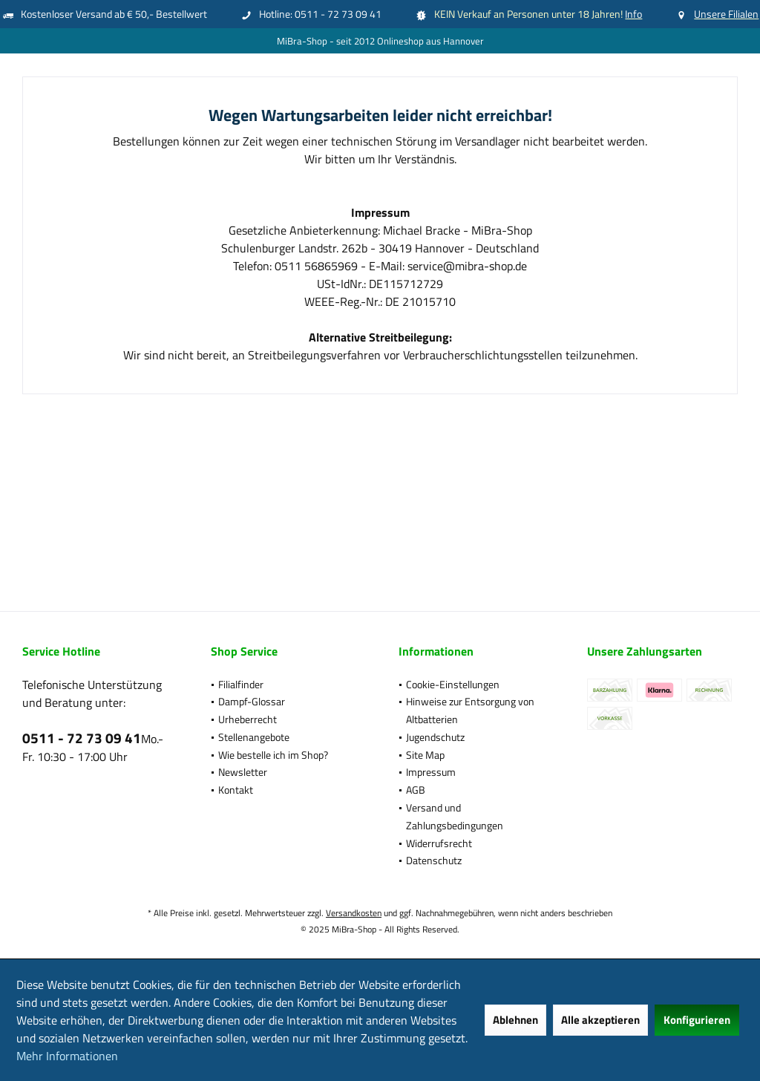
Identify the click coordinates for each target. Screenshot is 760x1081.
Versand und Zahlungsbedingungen (454, 816)
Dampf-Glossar (251, 701)
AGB (415, 789)
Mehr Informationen (67, 1056)
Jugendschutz (435, 737)
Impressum (431, 772)
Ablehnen (515, 1019)
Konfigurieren (697, 1019)
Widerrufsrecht (439, 843)
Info (633, 14)
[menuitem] (286, 684)
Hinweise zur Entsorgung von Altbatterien (470, 710)
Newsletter (242, 772)
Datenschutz (434, 860)
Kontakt (235, 789)
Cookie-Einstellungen (452, 684)
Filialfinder (240, 684)
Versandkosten (353, 913)
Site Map (425, 754)
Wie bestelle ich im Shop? (273, 754)
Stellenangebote (253, 737)
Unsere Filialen (726, 14)
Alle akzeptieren (600, 1019)
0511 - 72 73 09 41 (81, 737)
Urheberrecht (247, 719)
